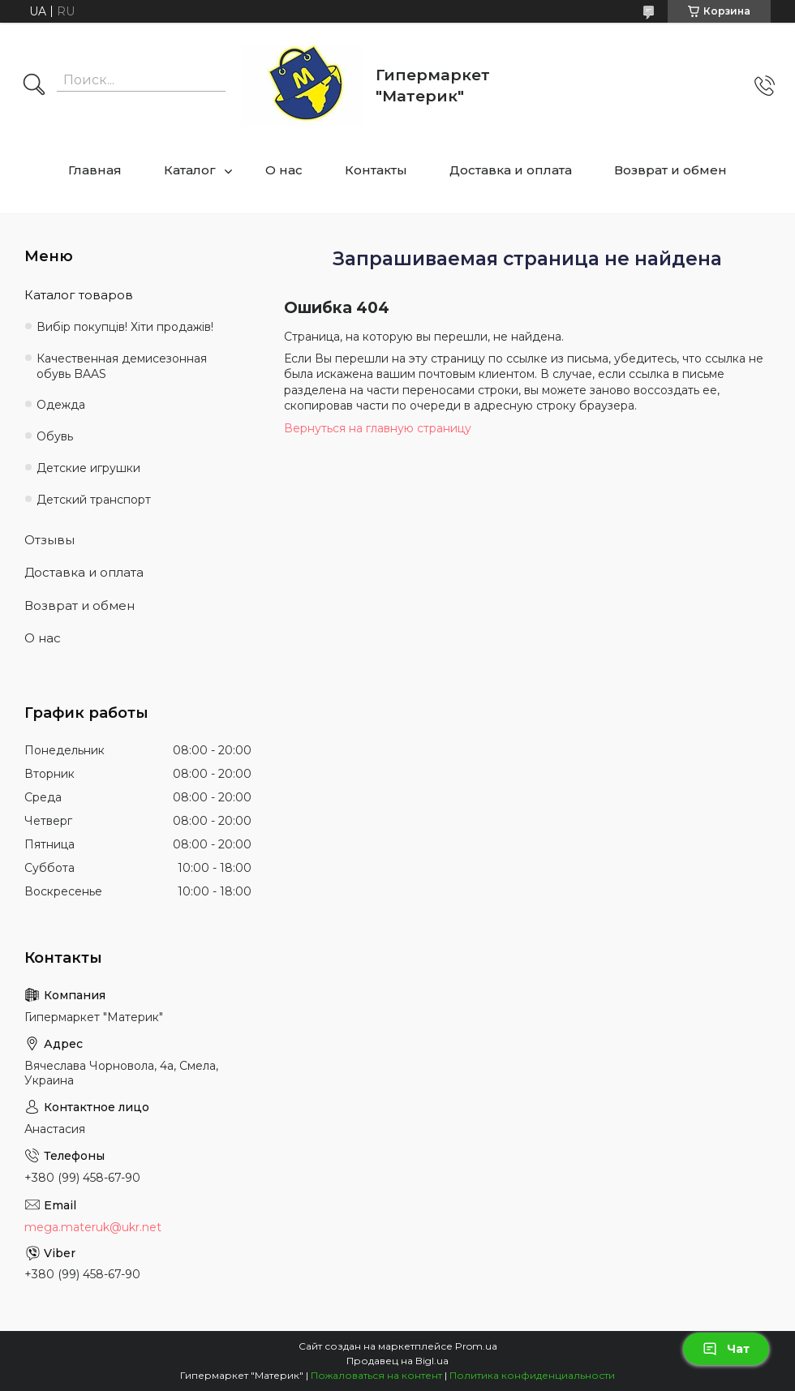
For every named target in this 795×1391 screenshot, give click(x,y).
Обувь (55, 436)
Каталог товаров (78, 295)
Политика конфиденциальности (532, 1375)
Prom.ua (476, 1346)
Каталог (190, 170)
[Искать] (34, 86)
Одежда (61, 404)
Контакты (376, 170)
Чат (726, 1349)
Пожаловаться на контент (376, 1375)
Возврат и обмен (670, 170)
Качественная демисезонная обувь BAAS (122, 366)
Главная (95, 170)
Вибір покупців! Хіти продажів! (125, 327)
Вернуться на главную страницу (377, 428)
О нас (284, 170)
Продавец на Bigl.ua (397, 1361)
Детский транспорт (94, 499)
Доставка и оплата (510, 170)
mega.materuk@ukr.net (92, 1227)
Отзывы (49, 539)
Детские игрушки (88, 468)
